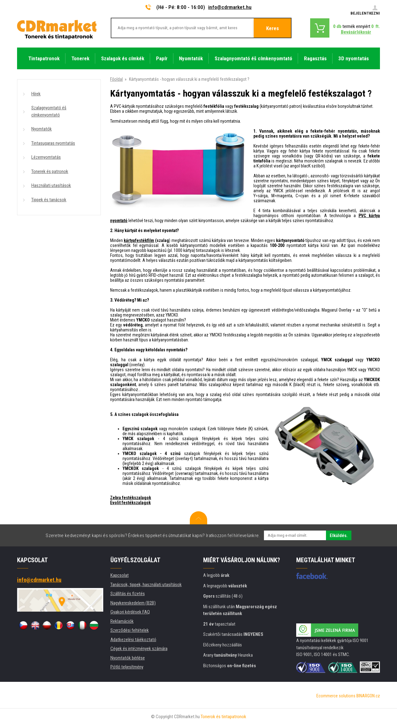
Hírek (36, 94)
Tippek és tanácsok (48, 200)
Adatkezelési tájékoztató (133, 639)
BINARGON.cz (368, 695)
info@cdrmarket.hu (230, 7)
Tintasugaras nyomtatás (53, 143)
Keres (272, 28)
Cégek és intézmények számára (138, 648)
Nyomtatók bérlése (127, 658)
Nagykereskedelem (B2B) (133, 603)
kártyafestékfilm (139, 240)
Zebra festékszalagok (130, 497)
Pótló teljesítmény (126, 667)
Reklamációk (122, 621)
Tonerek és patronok (49, 171)
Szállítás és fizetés (127, 593)
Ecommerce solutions (335, 695)
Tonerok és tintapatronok (223, 716)
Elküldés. (339, 535)
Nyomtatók (41, 129)
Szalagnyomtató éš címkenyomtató (48, 111)
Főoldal (116, 79)
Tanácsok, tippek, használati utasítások (146, 584)
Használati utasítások (51, 185)
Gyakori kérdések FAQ (130, 612)
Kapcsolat (119, 575)
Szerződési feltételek (129, 630)
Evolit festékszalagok (130, 502)
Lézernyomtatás (46, 157)
